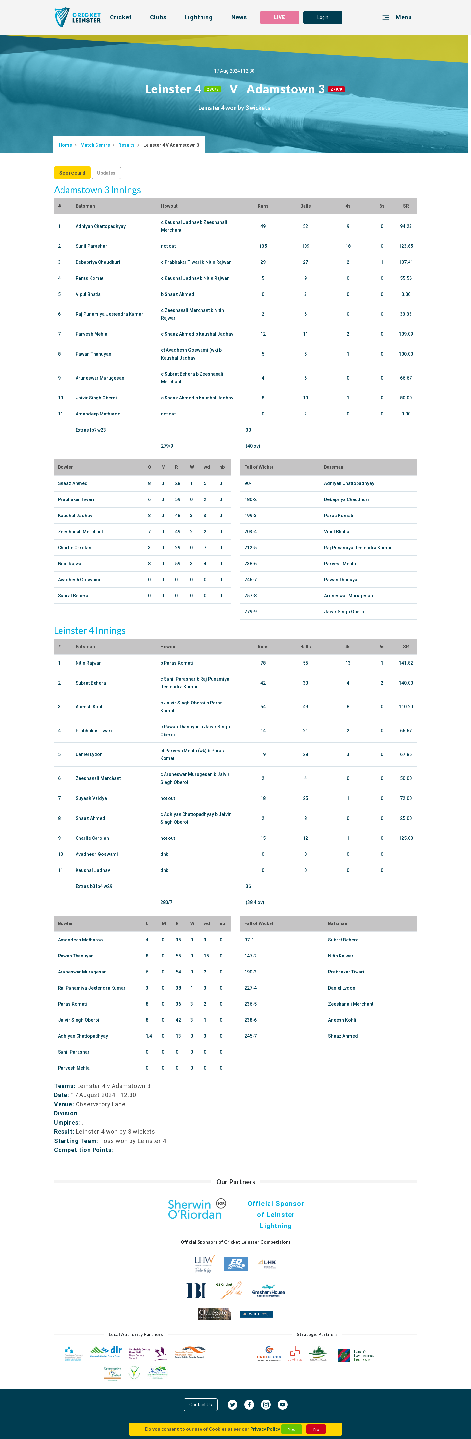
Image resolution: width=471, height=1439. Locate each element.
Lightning (199, 17)
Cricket (121, 17)
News (239, 17)
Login (322, 17)
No (316, 1429)
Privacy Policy (265, 1428)
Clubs (158, 17)
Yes (291, 1429)
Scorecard (72, 173)
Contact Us (200, 1404)
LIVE (279, 17)
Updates (106, 173)
